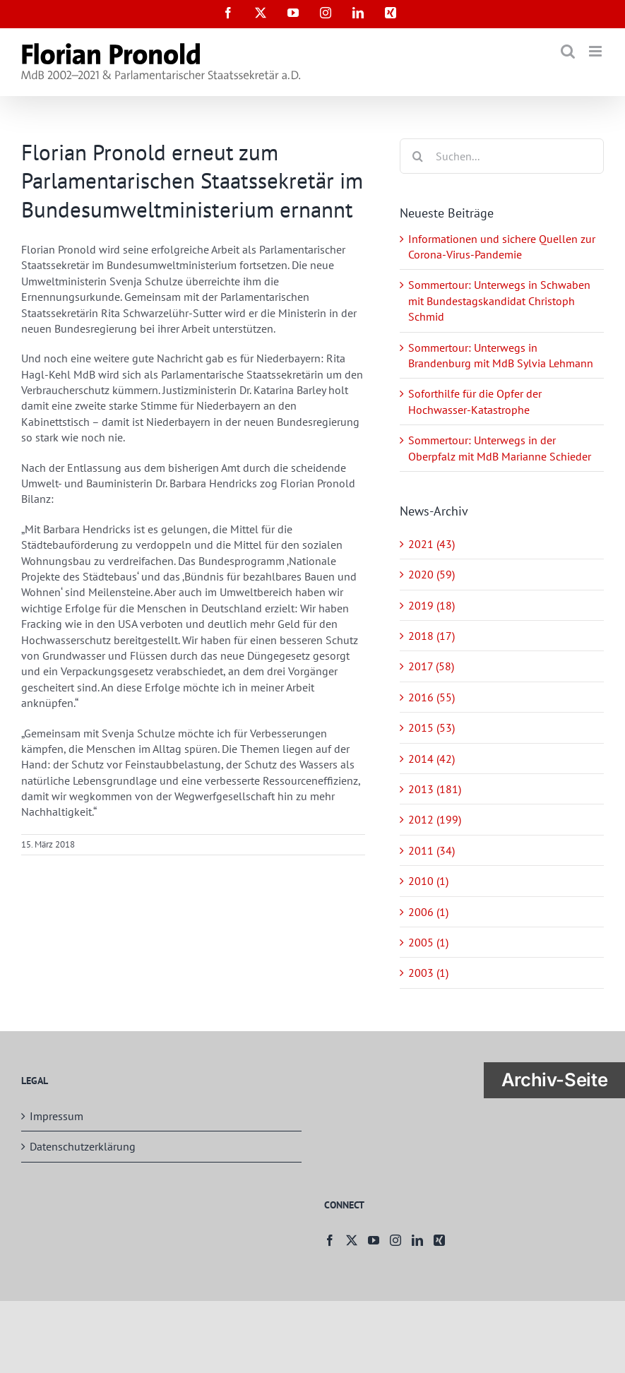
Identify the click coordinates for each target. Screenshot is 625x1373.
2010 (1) (428, 881)
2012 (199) (434, 819)
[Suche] (417, 156)
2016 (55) (431, 697)
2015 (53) (431, 727)
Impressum (56, 1116)
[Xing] (439, 1240)
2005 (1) (428, 942)
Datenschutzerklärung (83, 1146)
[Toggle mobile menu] (596, 51)
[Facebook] (329, 1240)
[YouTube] (373, 1240)
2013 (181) (434, 789)
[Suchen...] (502, 156)
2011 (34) (431, 850)
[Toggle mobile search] (568, 51)
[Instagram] (395, 1240)
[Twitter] (351, 1240)
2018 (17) (431, 636)
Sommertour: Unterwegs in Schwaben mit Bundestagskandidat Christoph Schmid (499, 300)
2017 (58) (431, 666)
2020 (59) (431, 574)
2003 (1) (428, 972)
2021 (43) (431, 544)
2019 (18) (431, 605)
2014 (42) (431, 758)
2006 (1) (428, 912)
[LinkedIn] (417, 1240)
